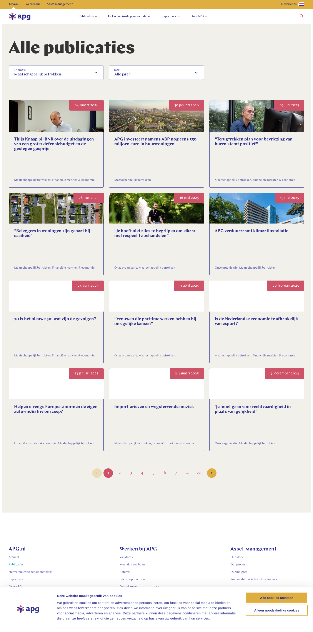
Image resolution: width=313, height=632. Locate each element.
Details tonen (235, 623)
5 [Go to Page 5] (154, 474)
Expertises (171, 16)
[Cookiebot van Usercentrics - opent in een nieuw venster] (28, 623)
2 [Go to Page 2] (120, 474)
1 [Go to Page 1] (108, 474)
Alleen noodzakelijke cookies (276, 598)
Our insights (238, 572)
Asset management (60, 4)
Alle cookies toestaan (276, 585)
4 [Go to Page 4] (142, 474)
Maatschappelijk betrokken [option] (37, 74)
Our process (238, 564)
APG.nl (13, 4)
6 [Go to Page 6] (165, 474)
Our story (236, 557)
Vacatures (126, 557)
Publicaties (88, 16)
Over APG (199, 16)
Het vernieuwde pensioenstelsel (129, 16)
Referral (125, 572)
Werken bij (32, 4)
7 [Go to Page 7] (176, 474)
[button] (301, 16)
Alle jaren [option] (122, 74)
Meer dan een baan (132, 564)
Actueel (14, 557)
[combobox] (56, 72)
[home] (19, 16)
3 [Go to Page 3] (131, 474)
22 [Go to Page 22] (199, 474)
